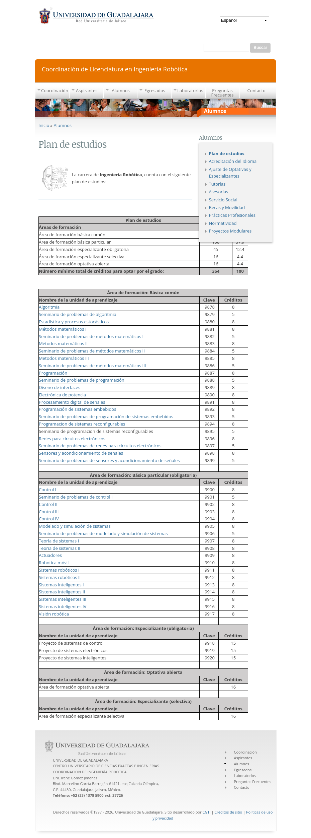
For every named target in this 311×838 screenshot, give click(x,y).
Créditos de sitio (228, 812)
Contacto (256, 90)
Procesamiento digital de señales (72, 402)
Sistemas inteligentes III (62, 599)
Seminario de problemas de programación (81, 380)
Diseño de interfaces (59, 387)
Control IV (49, 519)
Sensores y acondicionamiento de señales (81, 453)
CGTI (207, 812)
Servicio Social (223, 200)
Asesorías (218, 192)
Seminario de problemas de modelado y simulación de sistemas (103, 533)
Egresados (154, 90)
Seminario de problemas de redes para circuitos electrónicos (100, 446)
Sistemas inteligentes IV (62, 606)
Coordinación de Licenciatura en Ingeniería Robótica (115, 68)
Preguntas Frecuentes (222, 92)
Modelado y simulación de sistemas (75, 526)
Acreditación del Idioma (233, 161)
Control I (47, 490)
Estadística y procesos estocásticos (74, 322)
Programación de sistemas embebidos (77, 409)
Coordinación (54, 90)
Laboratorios (190, 90)
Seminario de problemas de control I (76, 497)
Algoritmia (49, 307)
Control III (49, 512)
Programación (53, 373)
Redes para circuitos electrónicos (72, 439)
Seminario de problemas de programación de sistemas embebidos (106, 416)
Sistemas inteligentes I (61, 585)
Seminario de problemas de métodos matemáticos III (92, 366)
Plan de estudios (226, 153)
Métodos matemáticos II (63, 343)
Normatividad (223, 223)
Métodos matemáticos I (62, 329)
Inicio (43, 125)
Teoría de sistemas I (59, 541)
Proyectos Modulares (230, 231)
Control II (48, 504)
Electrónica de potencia (62, 395)
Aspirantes (86, 90)
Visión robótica (54, 614)
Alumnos (121, 90)
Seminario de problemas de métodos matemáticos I (91, 336)
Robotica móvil (54, 563)
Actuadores (50, 555)
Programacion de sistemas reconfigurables (82, 424)
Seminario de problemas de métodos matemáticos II (92, 351)
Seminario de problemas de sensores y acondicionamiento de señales (109, 460)
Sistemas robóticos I (59, 570)
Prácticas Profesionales (232, 215)
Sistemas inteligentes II (62, 592)
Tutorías (217, 184)
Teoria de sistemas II (59, 548)
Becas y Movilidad (227, 207)
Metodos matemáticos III (64, 358)
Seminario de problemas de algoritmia (77, 314)
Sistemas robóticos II (60, 577)
